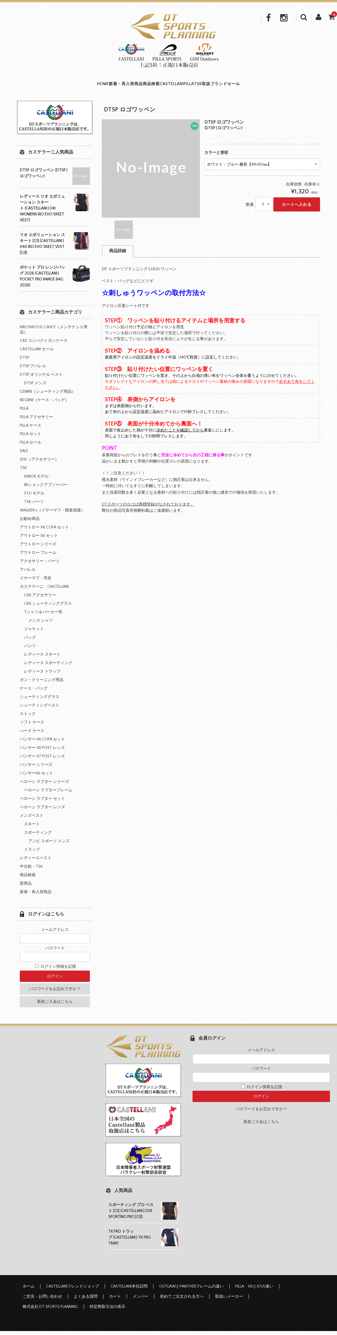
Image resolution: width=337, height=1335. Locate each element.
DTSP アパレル (33, 370)
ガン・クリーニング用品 (41, 684)
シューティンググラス (39, 701)
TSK (216, 86)
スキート (32, 828)
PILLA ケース (30, 429)
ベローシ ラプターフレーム (48, 794)
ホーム (28, 1290)
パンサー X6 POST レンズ (42, 751)
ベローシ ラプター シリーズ (44, 785)
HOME (61, 86)
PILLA (195, 86)
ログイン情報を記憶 (55, 970)
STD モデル (34, 497)
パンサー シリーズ (36, 768)
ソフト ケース (32, 726)
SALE (24, 455)
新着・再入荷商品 (96, 86)
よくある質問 (86, 1300)
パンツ (30, 650)
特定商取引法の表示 (107, 1310)
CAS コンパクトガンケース (44, 344)
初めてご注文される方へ (182, 1300)
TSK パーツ (34, 506)
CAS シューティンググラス (48, 607)
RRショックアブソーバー (46, 489)
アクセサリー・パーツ (39, 565)
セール (275, 86)
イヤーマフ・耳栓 (35, 582)
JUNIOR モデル (36, 480)
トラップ (32, 853)
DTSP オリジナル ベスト (41, 378)
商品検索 (133, 86)
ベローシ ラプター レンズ (42, 811)
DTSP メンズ (35, 387)
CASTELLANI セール (37, 353)
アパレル (28, 573)
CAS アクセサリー (40, 599)
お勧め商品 (30, 522)
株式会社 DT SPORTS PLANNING (50, 1310)
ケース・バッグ (33, 692)
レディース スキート (42, 658)
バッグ (30, 641)
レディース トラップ (42, 675)
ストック (28, 718)
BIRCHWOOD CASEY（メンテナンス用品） (53, 333)
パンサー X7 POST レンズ (42, 760)
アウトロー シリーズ (38, 548)
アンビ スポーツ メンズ (49, 845)
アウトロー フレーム (38, 556)
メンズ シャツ (40, 624)
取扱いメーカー (229, 1300)
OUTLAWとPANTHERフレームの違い (191, 1290)
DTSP (24, 361)
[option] (151, 172)
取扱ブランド (244, 86)
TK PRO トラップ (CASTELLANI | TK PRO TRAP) (129, 1241)
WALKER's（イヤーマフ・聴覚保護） (52, 514)
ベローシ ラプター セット (42, 802)
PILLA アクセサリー (36, 421)
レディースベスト (35, 862)
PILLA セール (30, 446)
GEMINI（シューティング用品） (47, 395)
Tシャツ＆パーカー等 (43, 616)
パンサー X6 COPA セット (42, 743)
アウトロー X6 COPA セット (44, 531)
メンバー (140, 1300)
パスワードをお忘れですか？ (55, 993)
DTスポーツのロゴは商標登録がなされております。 (148, 508)
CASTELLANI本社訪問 (129, 1290)
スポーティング (38, 836)
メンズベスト (32, 819)
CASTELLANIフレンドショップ (72, 1290)
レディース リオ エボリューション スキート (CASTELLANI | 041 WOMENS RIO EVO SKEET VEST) (42, 212)
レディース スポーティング (48, 667)
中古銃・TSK (31, 870)
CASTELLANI (166, 86)
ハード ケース (32, 735)
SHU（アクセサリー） (39, 463)
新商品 (26, 887)
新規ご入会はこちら (55, 1005)
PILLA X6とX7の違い (254, 1290)
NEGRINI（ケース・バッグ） (44, 404)
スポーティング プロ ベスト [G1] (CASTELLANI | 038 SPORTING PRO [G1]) (131, 1215)
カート (115, 1300)
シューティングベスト (39, 709)
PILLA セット (30, 438)
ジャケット (34, 633)
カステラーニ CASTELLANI (44, 590)
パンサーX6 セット (36, 777)
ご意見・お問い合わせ (42, 1300)
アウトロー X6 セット (39, 539)
